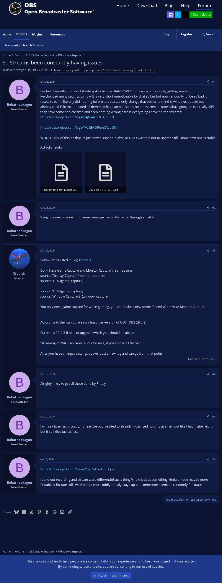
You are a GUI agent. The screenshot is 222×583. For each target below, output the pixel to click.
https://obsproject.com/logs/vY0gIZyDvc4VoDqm (77, 469)
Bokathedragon (16, 70)
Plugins (37, 34)
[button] (45, 34)
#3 (213, 250)
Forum (204, 5)
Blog (169, 5)
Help (185, 5)
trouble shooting (123, 70)
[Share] (208, 81)
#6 (213, 459)
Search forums (32, 45)
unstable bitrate (146, 70)
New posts (12, 45)
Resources (57, 34)
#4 (213, 374)
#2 (213, 208)
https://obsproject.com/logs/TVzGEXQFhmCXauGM (78, 127)
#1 (213, 81)
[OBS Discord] (170, 14)
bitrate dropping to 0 (66, 70)
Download (146, 5)
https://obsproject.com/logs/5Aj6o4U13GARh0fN (77, 117)
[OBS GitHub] (185, 14)
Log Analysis (81, 260)
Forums (21, 34)
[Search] (208, 34)
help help (88, 70)
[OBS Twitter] (178, 14)
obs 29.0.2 (103, 70)
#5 (213, 417)
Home (122, 5)
